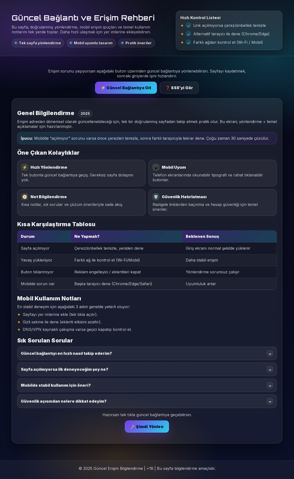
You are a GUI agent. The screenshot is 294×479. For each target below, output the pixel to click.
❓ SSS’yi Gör (179, 87)
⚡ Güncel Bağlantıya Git (126, 87)
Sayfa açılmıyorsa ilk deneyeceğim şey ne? (147, 369)
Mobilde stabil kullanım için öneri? (147, 385)
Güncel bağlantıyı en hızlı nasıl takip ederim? (147, 353)
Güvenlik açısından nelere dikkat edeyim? (147, 401)
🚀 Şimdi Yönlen (147, 426)
